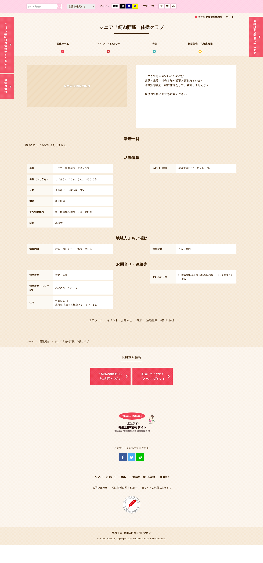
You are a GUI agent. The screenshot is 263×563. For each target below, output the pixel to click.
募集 (154, 43)
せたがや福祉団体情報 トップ (214, 16)
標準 (115, 6)
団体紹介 (44, 341)
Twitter (131, 457)
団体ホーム (63, 43)
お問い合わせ (100, 487)
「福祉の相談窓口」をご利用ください (110, 376)
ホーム (30, 341)
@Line (140, 457)
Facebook (123, 457)
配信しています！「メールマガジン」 (152, 376)
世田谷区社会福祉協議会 (137, 532)
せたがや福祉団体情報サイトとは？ (7, 45)
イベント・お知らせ (109, 43)
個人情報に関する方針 (124, 487)
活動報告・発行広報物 (200, 43)
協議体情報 (7, 86)
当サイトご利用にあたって (156, 487)
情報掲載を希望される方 (256, 37)
